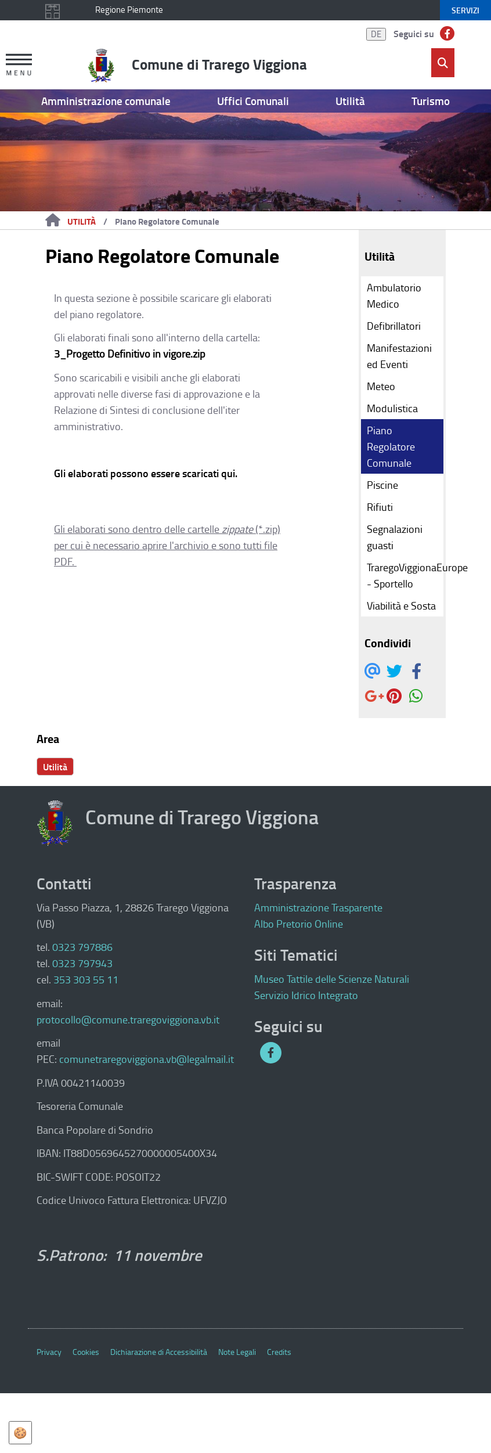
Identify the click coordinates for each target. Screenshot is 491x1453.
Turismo (430, 101)
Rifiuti (380, 507)
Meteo (381, 386)
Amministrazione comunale (106, 101)
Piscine (382, 485)
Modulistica (392, 408)
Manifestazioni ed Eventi (399, 356)
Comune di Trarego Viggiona (219, 63)
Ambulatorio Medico (394, 295)
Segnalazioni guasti (395, 537)
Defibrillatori (394, 326)
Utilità (350, 101)
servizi (465, 10)
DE (376, 34)
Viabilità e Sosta (401, 605)
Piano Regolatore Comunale (167, 221)
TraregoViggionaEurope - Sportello (405, 575)
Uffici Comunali (253, 101)
